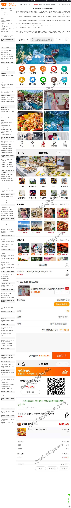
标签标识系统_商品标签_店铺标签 (7, 297)
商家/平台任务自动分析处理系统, (7, 403)
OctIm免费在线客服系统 (61, 0)
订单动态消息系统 (4, 246)
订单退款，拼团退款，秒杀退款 (7, 244)
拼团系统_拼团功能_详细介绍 (6, 148)
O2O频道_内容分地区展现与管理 (7, 384)
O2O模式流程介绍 (4, 14)
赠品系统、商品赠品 (5, 262)
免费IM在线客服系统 (66, 4)
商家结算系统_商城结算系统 (6, 200)
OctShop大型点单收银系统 (51, 0)
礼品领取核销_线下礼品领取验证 (7, 215)
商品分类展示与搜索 (5, 295)
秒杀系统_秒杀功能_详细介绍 (6, 146)
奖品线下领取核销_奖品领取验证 (7, 213)
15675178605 (11, 0)
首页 (21, 4)
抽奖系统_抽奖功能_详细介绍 (6, 152)
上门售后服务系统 (4, 276)
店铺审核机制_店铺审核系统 (6, 345)
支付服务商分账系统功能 (6, 134)
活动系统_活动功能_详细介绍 (6, 150)
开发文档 (48, 4)
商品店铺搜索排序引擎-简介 (6, 293)
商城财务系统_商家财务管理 (6, 202)
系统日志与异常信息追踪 (6, 406)
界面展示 (30, 4)
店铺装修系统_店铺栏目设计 (6, 224)
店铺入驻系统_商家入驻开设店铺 (7, 56)
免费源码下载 (42, 4)
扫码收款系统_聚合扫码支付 (6, 164)
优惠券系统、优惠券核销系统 (6, 64)
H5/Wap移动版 (42, 0)
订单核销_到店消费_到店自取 (6, 209)
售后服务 (58, 4)
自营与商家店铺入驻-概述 (6, 50)
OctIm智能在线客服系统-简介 (6, 42)
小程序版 (36, 0)
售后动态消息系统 (4, 280)
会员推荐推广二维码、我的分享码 (7, 78)
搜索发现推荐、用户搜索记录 (6, 388)
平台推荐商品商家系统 (5, 386)
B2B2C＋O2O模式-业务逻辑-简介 (7, 10)
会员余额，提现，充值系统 (6, 176)
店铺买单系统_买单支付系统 (6, 162)
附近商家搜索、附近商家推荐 (6, 229)
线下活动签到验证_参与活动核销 (7, 211)
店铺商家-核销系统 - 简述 (6, 207)
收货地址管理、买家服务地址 (6, 178)
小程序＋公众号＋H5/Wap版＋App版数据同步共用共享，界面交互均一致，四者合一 (7, 25)
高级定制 (53, 4)
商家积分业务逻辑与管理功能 (6, 99)
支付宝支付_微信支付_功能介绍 (7, 129)
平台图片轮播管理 (4, 382)
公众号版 (30, 0)
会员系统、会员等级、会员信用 (7, 174)
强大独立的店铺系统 (5, 222)
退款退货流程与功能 (5, 278)
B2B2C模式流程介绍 (5, 12)
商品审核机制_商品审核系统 (6, 343)
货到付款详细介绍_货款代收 (6, 117)
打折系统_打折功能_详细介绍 (6, 144)
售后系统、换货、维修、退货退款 (7, 274)
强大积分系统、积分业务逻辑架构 (7, 97)
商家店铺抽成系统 (4, 52)
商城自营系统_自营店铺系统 (6, 54)
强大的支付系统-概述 (5, 109)
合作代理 (69, 0)
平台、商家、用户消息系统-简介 (7, 364)
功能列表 (25, 4)
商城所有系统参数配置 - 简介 (6, 401)
